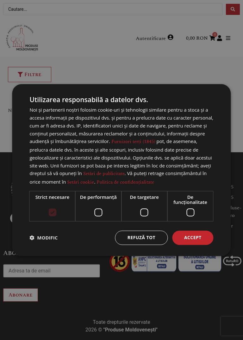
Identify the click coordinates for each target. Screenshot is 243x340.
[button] (43, 237)
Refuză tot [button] (141, 237)
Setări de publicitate (104, 174)
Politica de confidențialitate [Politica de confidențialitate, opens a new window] (125, 182)
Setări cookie (80, 182)
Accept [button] (193, 237)
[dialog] (121, 170)
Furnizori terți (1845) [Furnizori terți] (133, 142)
